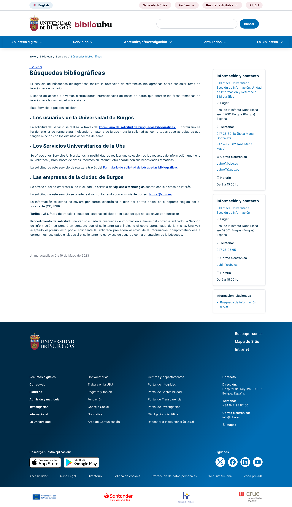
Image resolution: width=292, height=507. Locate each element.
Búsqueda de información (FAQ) (238, 304)
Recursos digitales (42, 377)
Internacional (38, 414)
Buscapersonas (249, 333)
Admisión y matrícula (44, 399)
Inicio (32, 56)
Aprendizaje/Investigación (145, 42)
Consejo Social (98, 407)
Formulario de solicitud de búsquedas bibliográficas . (141, 167)
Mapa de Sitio (247, 341)
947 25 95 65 (226, 250)
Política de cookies (126, 476)
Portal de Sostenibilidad (165, 392)
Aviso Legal (68, 476)
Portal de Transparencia (165, 399)
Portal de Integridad (162, 384)
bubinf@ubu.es (227, 264)
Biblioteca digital (24, 42)
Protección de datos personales (174, 476)
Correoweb (37, 384)
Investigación (39, 407)
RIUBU (254, 5)
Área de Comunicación (104, 422)
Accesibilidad (38, 476)
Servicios (80, 42)
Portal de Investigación (164, 407)
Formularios (212, 42)
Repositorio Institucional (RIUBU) (171, 422)
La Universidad (40, 422)
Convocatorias (98, 377)
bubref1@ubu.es (228, 169)
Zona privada (253, 476)
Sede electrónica (155, 5)
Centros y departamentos (166, 377)
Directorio (95, 476)
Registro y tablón (100, 392)
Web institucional (220, 476)
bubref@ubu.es (160, 194)
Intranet (242, 349)
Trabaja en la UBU (100, 384)
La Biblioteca (267, 42)
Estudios (35, 392)
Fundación (95, 399)
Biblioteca (46, 56)
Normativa (95, 414)
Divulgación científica (163, 414)
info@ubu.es (231, 417)
